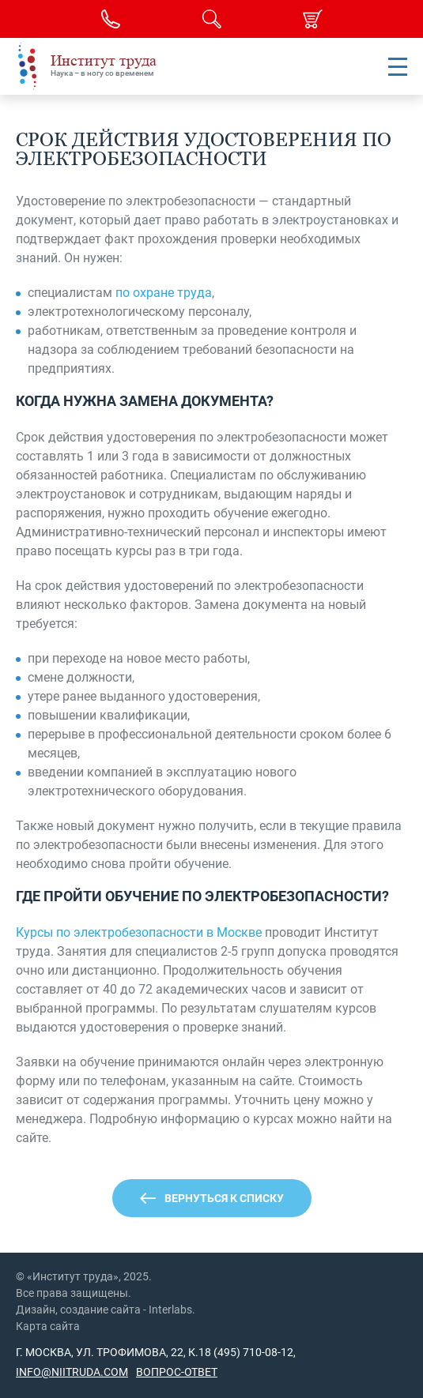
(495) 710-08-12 (252, 1352)
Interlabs (170, 1309)
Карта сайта (48, 1326)
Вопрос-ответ (176, 1372)
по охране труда (163, 292)
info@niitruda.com (72, 1372)
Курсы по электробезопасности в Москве (139, 932)
